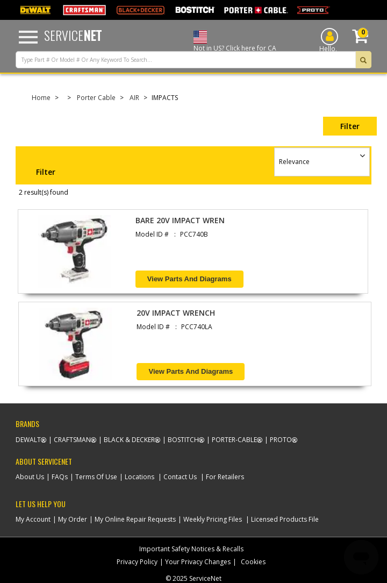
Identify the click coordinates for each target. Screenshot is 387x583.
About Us (30, 476)
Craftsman (72, 439)
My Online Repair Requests (135, 519)
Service (73, 35)
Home (41, 97)
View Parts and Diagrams (189, 279)
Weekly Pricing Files (212, 519)
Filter (350, 126)
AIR (134, 97)
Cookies (253, 561)
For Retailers (225, 476)
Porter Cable (96, 97)
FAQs (60, 476)
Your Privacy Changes (198, 561)
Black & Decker (129, 439)
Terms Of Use (96, 476)
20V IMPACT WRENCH (176, 313)
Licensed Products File (285, 519)
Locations (139, 476)
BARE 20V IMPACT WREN (180, 220)
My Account (33, 519)
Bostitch (183, 439)
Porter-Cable (234, 439)
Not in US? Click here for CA (235, 48)
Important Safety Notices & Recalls (191, 548)
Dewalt (28, 439)
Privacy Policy (137, 561)
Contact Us (180, 476)
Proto (281, 439)
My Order (72, 519)
